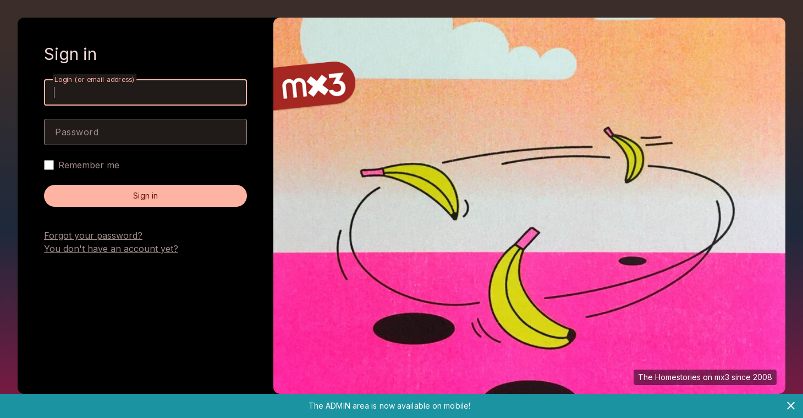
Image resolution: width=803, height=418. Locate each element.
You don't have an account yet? (111, 248)
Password (76, 132)
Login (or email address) (94, 79)
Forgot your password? (93, 235)
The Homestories (669, 377)
